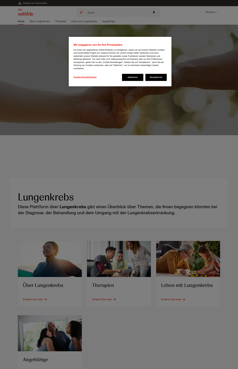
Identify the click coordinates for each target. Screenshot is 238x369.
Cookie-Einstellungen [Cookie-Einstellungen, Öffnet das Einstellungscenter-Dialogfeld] (85, 77)
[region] (120, 61)
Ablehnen (133, 77)
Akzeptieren (156, 77)
